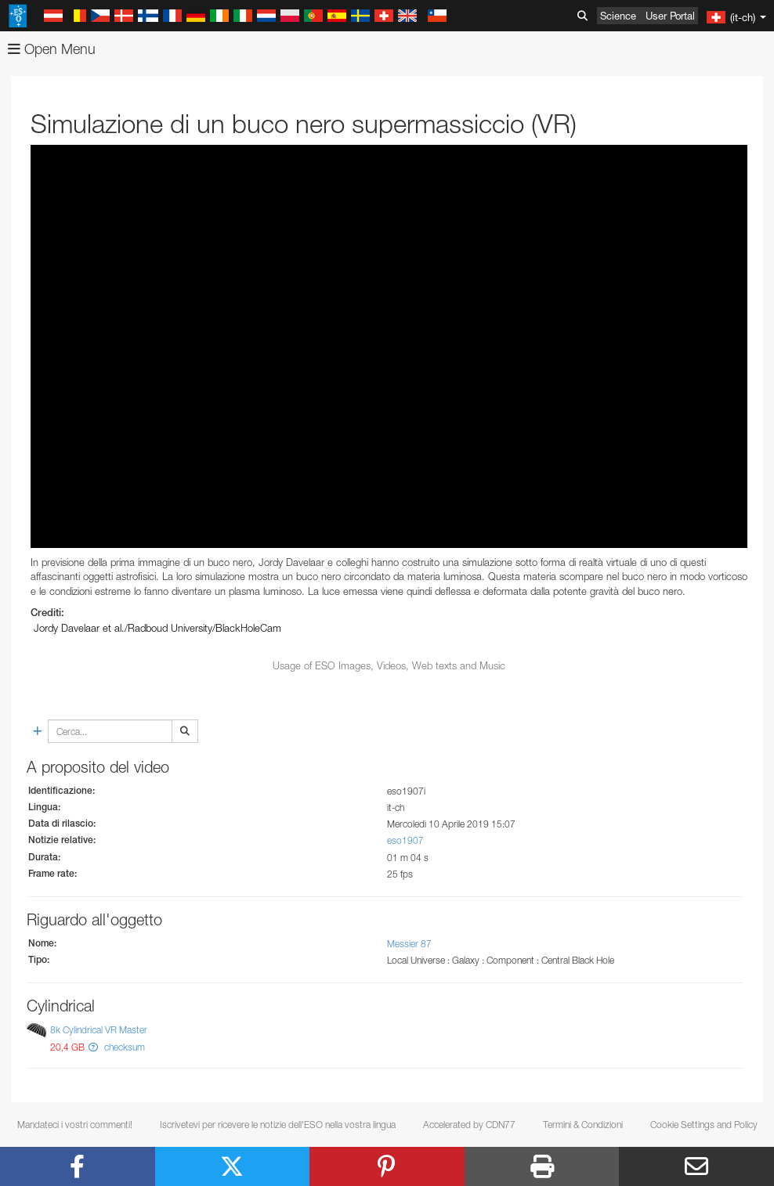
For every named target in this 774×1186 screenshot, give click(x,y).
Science (618, 15)
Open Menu (52, 49)
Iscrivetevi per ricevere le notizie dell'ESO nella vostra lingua (278, 1124)
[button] (93, 1047)
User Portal (670, 15)
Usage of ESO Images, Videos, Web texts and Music (389, 665)
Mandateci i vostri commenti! (74, 1124)
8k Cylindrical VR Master (98, 1030)
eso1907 (405, 840)
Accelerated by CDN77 (469, 1124)
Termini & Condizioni (583, 1124)
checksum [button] (123, 1047)
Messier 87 (409, 944)
